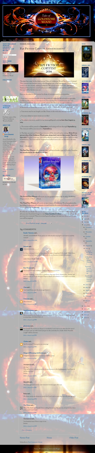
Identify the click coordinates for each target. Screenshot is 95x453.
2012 (85, 309)
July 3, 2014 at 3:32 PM (30, 413)
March (88, 293)
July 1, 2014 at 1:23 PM (29, 293)
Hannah (25, 247)
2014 (85, 225)
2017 (85, 216)
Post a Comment (27, 430)
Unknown (26, 299)
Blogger (58, 449)
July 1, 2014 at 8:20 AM (30, 240)
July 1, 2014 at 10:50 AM (30, 262)
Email (4, 53)
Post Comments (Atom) (35, 442)
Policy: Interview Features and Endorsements (20, 40)
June (87, 285)
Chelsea (25, 342)
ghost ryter (26, 326)
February (88, 296)
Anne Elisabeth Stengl (9, 136)
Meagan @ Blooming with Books (33, 353)
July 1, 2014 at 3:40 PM (30, 320)
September (89, 241)
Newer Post (24, 437)
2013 (85, 306)
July (87, 249)
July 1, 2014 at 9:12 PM (29, 388)
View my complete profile (8, 170)
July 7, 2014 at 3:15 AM (30, 426)
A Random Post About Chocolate (88, 260)
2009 (85, 318)
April (87, 290)
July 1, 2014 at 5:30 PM (29, 347)
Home (4, 40)
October (88, 237)
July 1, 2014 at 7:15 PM (29, 358)
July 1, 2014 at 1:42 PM (29, 304)
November (89, 232)
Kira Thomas (27, 268)
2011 (85, 312)
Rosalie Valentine (28, 233)
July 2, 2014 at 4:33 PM (30, 399)
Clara (25, 287)
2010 (85, 315)
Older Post (73, 437)
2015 (85, 222)
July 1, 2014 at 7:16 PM (29, 376)
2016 (85, 219)
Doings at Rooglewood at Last (88, 252)
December (89, 227)
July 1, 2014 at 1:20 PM (30, 281)
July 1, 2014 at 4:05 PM (30, 335)
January (88, 301)
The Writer (26, 405)
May (87, 288)
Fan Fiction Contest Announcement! (88, 278)
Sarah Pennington (28, 311)
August (88, 246)
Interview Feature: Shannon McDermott (88, 270)
